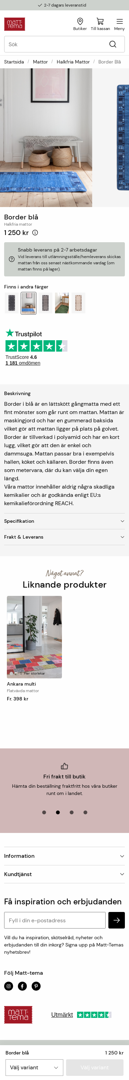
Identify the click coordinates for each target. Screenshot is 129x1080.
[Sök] (113, 44)
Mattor (40, 62)
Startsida (14, 62)
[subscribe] (116, 920)
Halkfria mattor (73, 62)
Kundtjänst (64, 874)
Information (64, 856)
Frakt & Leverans (64, 537)
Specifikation (64, 521)
